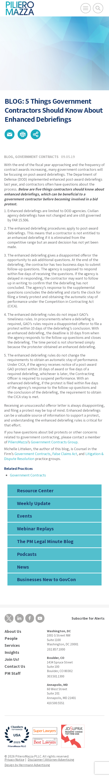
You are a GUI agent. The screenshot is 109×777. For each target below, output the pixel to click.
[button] (9, 134)
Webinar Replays (35, 528)
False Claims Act (64, 453)
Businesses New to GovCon (46, 579)
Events (24, 515)
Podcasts (27, 554)
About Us (13, 631)
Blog (8, 156)
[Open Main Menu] (85, 8)
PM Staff (12, 673)
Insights (12, 652)
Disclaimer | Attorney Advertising (51, 759)
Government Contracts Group (54, 442)
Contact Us (15, 666)
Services (12, 645)
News (23, 566)
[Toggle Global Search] (98, 8)
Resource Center (35, 490)
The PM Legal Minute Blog (45, 541)
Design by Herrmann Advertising (27, 765)
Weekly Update (33, 503)
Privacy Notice (14, 759)
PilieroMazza (18, 442)
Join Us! (12, 659)
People (11, 638)
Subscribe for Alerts (88, 618)
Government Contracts (37, 156)
